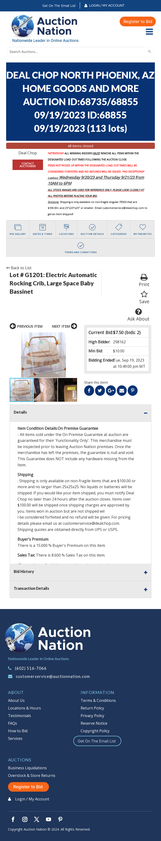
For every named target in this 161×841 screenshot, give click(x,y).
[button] (14, 355)
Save (144, 298)
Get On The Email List (59, 5)
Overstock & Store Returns (31, 775)
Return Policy (92, 708)
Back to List (18, 267)
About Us (16, 700)
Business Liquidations (27, 767)
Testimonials (19, 715)
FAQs (12, 723)
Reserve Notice (94, 723)
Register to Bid (137, 21)
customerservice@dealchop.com (123, 208)
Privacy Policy (92, 715)
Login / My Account (106, 5)
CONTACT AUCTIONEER (28, 165)
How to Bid (17, 730)
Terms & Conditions (98, 700)
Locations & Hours (24, 708)
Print (144, 281)
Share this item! (96, 382)
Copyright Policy (95, 730)
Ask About (138, 315)
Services (15, 738)
